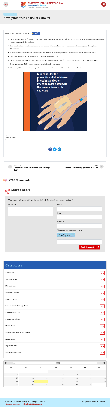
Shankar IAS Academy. (97, 402)
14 (47, 378)
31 (90, 385)
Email (60, 213)
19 (17, 381)
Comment (13, 204)
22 (63, 381)
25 (105, 381)
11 (105, 375)
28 (47, 385)
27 (33, 385)
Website (60, 221)
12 (17, 378)
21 (47, 381)
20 (33, 381)
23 (77, 381)
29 (63, 385)
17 (90, 378)
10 (90, 375)
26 (17, 385)
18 (105, 378)
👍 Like (36, 33)
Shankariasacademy (13, 404)
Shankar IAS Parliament (32, 404)
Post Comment (87, 247)
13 (33, 378)
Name (60, 204)
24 (90, 381)
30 (77, 385)
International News (10, 14)
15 (63, 378)
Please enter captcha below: (69, 233)
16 (77, 378)
